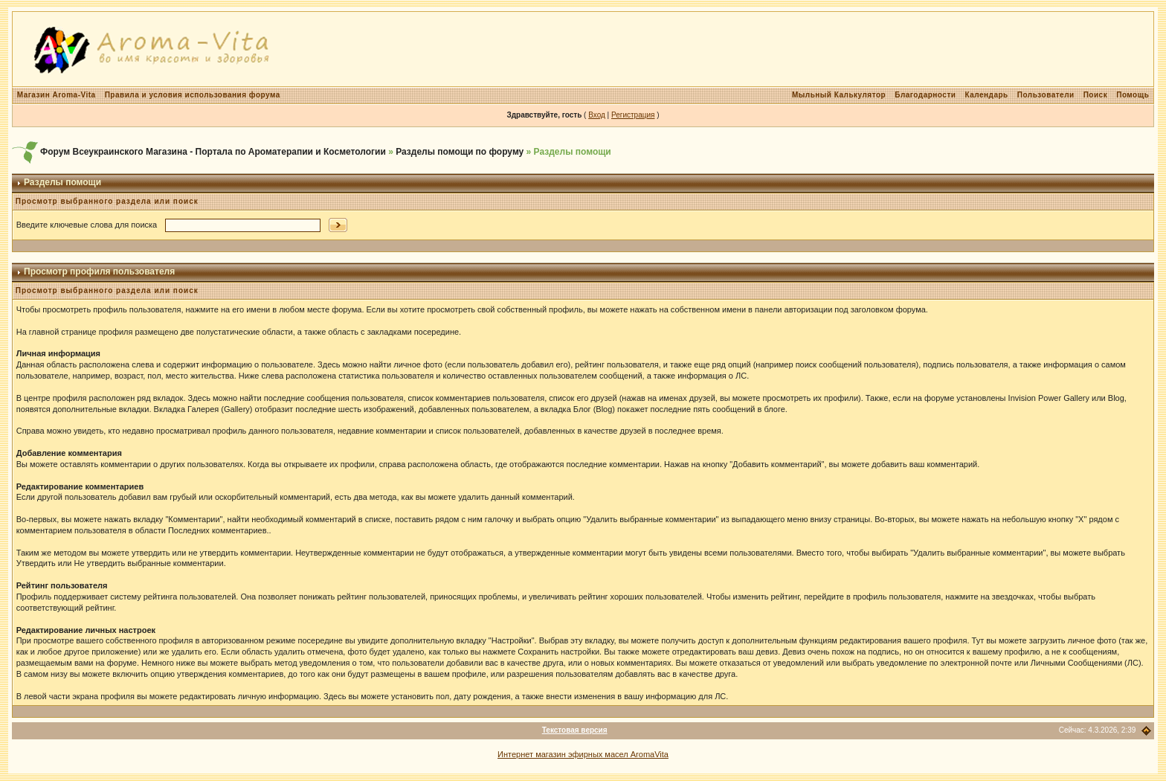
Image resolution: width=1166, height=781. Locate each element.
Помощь (1132, 95)
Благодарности (925, 95)
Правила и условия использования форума (192, 95)
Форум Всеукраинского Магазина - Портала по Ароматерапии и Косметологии (213, 152)
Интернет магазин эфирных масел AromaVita (583, 754)
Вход (596, 115)
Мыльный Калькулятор (839, 95)
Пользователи (1046, 95)
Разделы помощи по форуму (460, 152)
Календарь (986, 95)
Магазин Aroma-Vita (56, 95)
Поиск (1095, 95)
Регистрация (632, 115)
